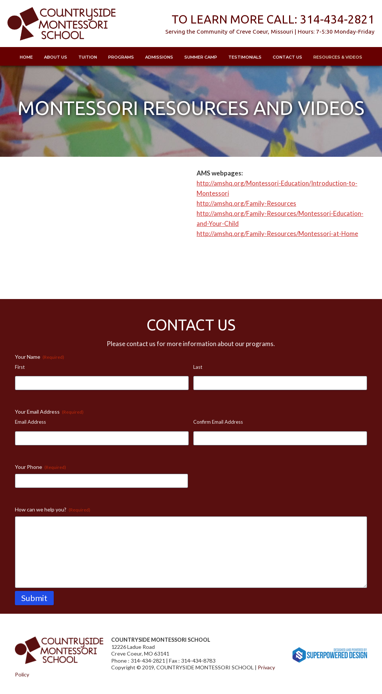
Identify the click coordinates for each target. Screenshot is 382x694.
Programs (121, 57)
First (20, 367)
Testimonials (245, 57)
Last (197, 367)
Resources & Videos (337, 57)
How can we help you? (52, 509)
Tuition (87, 57)
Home (26, 57)
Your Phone (40, 467)
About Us (55, 57)
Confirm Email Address (218, 422)
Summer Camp (200, 57)
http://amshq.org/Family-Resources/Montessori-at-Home (277, 233)
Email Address (30, 422)
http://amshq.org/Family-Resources (246, 203)
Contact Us (287, 57)
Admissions (159, 57)
